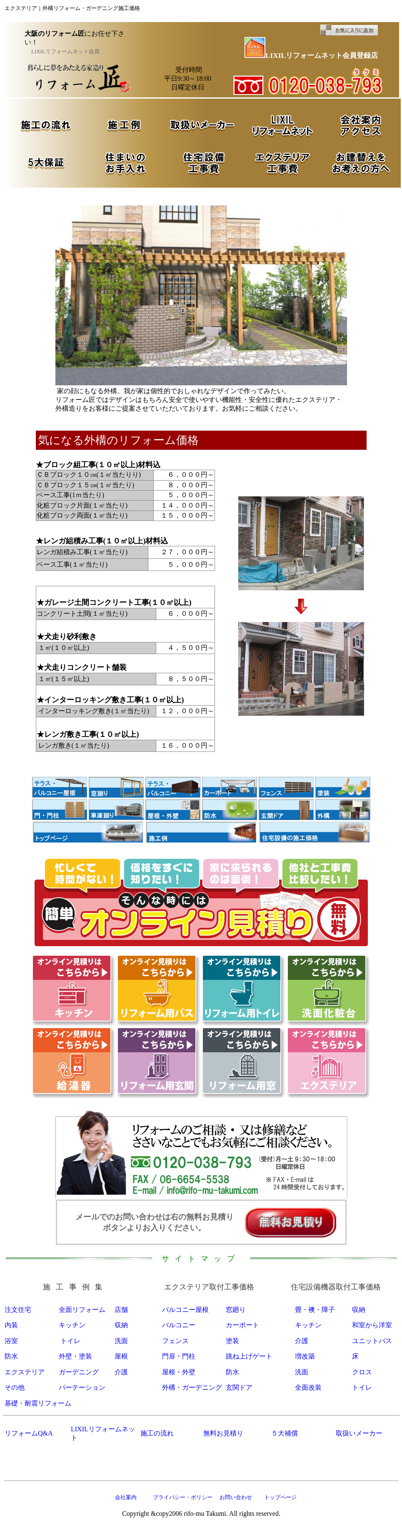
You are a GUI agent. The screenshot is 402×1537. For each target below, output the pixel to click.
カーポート (242, 1325)
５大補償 (284, 1433)
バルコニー (178, 1325)
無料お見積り (223, 1433)
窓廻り (236, 1309)
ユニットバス (372, 1340)
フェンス (175, 1340)
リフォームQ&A (29, 1433)
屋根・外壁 (178, 1372)
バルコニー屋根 (185, 1309)
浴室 (11, 1340)
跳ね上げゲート (249, 1356)
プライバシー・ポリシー (182, 1497)
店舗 (121, 1309)
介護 (301, 1340)
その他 (15, 1387)
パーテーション (82, 1387)
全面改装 (308, 1387)
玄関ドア (239, 1387)
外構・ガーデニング (192, 1387)
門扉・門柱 (178, 1356)
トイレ (70, 1340)
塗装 (232, 1340)
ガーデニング (79, 1372)
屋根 (121, 1356)
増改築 (305, 1356)
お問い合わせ (235, 1497)
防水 (11, 1356)
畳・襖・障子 (315, 1309)
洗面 (121, 1340)
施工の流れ (157, 1433)
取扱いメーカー (359, 1433)
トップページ (280, 1497)
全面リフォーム (82, 1309)
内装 (11, 1325)
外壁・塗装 (75, 1356)
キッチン (72, 1325)
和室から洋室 (372, 1325)
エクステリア (25, 1372)
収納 (358, 1309)
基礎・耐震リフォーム (38, 1403)
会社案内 (126, 1497)
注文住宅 (18, 1309)
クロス (362, 1372)
